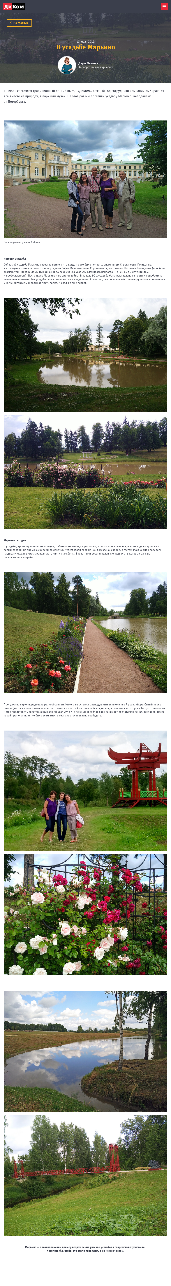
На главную (19, 22)
